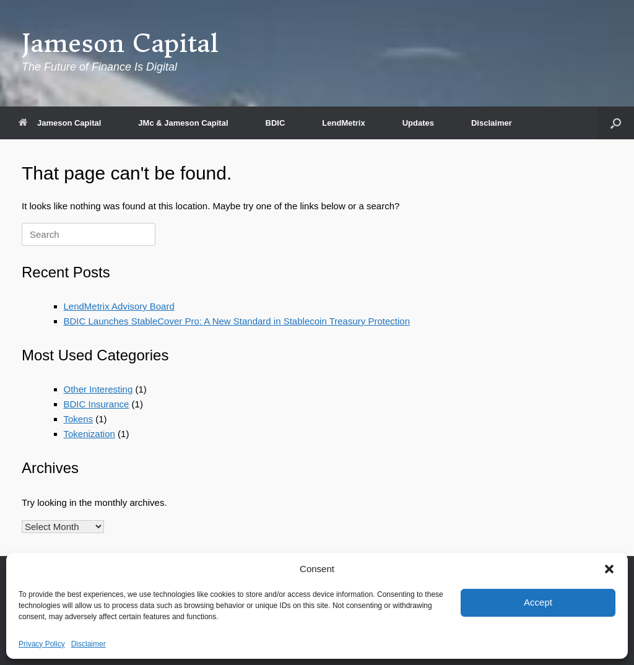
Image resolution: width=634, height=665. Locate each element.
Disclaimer (88, 644)
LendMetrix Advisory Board (119, 306)
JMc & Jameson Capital (183, 123)
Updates (418, 123)
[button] (609, 569)
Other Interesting (98, 389)
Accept (538, 602)
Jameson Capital (60, 123)
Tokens (78, 419)
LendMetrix (343, 123)
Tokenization (89, 433)
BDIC (275, 123)
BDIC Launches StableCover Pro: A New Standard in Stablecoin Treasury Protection (237, 321)
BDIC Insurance (96, 404)
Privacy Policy (42, 644)
